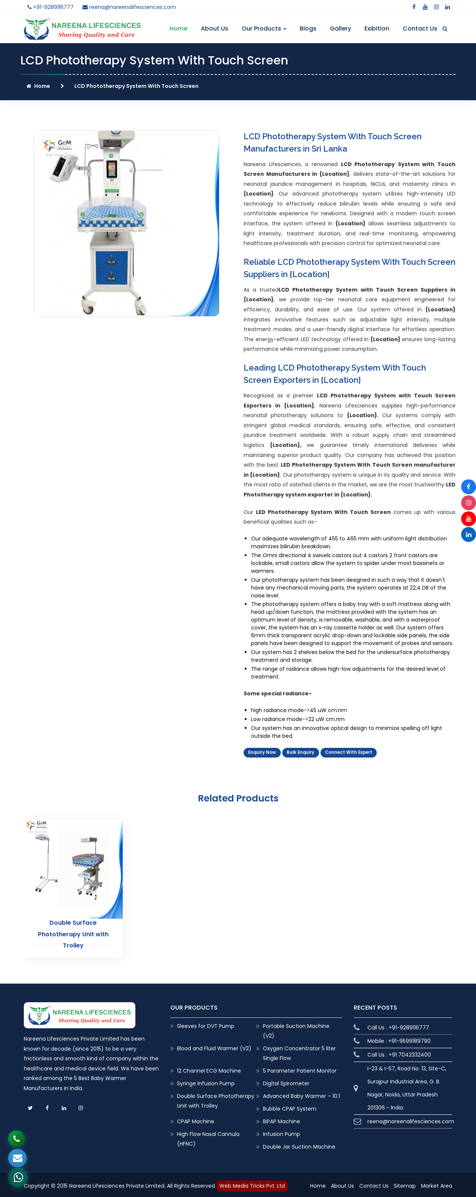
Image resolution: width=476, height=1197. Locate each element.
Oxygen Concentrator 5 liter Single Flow (299, 1051)
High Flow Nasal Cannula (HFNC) (208, 1137)
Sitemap (405, 1184)
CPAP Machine (195, 1119)
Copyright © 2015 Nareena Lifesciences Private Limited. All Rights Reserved (120, 1184)
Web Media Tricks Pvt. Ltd (252, 1184)
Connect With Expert (348, 753)
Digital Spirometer (286, 1081)
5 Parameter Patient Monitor (300, 1069)
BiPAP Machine (281, 1119)
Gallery (340, 28)
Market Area (436, 1184)
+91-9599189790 (409, 1039)
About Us (214, 28)
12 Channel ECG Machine (209, 1069)
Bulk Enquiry (300, 753)
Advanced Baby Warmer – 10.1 (301, 1094)
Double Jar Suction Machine (299, 1145)
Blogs (308, 28)
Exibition (376, 28)
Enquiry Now (262, 753)
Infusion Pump (281, 1132)
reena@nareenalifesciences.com (129, 7)
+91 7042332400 (410, 1053)
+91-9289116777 (51, 7)
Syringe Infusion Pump (206, 1081)
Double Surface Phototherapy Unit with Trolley (73, 932)
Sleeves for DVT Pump (205, 1024)
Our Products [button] (264, 28)
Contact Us (420, 28)
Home (178, 28)
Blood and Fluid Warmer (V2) (214, 1046)
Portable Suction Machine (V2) (296, 1029)
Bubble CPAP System (289, 1107)
